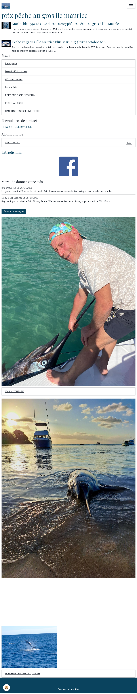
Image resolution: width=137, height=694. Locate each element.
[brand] (7, 6)
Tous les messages (14, 211)
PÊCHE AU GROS (14, 103)
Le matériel (11, 87)
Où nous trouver (14, 79)
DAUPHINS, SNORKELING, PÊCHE (22, 111)
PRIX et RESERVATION (17, 126)
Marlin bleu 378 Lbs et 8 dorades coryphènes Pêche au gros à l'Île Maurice (66, 24)
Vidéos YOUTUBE (14, 391)
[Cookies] (6, 687)
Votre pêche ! (68, 143)
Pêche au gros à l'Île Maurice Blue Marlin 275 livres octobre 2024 (59, 42)
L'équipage (11, 63)
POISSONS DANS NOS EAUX (20, 95)
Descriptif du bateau (16, 71)
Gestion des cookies (68, 689)
